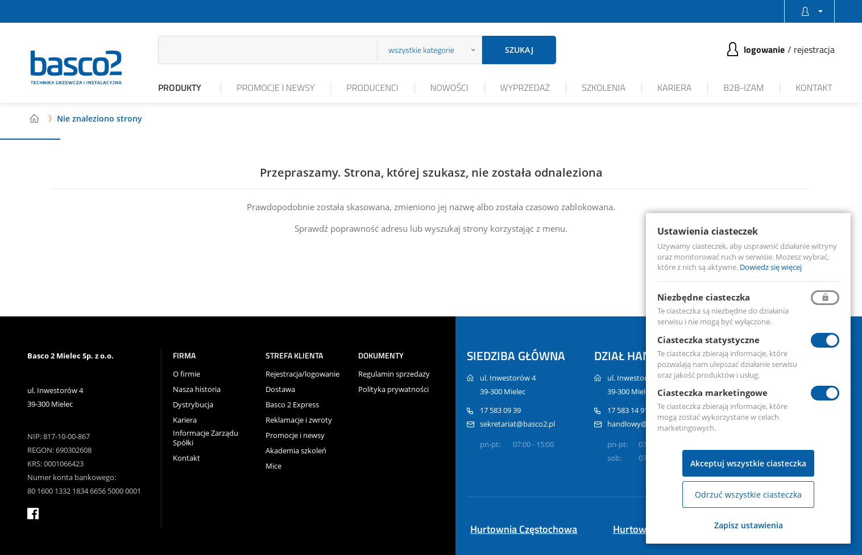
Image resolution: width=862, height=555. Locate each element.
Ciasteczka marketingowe (712, 392)
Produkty (179, 87)
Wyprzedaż (525, 87)
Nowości (449, 87)
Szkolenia (603, 87)
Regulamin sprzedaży (394, 374)
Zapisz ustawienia (748, 525)
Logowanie (764, 49)
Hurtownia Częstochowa (523, 529)
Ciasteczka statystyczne (708, 339)
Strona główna (34, 118)
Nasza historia (197, 389)
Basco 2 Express (292, 405)
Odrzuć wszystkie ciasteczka (748, 494)
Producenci (372, 87)
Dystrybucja (193, 405)
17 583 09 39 (500, 410)
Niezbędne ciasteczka (703, 297)
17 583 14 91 (627, 410)
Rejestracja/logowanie (302, 374)
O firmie (186, 374)
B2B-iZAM (743, 87)
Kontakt (813, 87)
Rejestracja (814, 49)
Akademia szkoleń (296, 451)
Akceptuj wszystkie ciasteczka (748, 463)
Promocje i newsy (275, 87)
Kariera (674, 87)
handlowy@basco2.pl (643, 424)
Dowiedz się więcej (771, 267)
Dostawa (280, 389)
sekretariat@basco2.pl (517, 424)
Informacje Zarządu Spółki (205, 438)
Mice (273, 466)
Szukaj (519, 49)
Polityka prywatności (393, 389)
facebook (33, 513)
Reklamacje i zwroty (299, 420)
